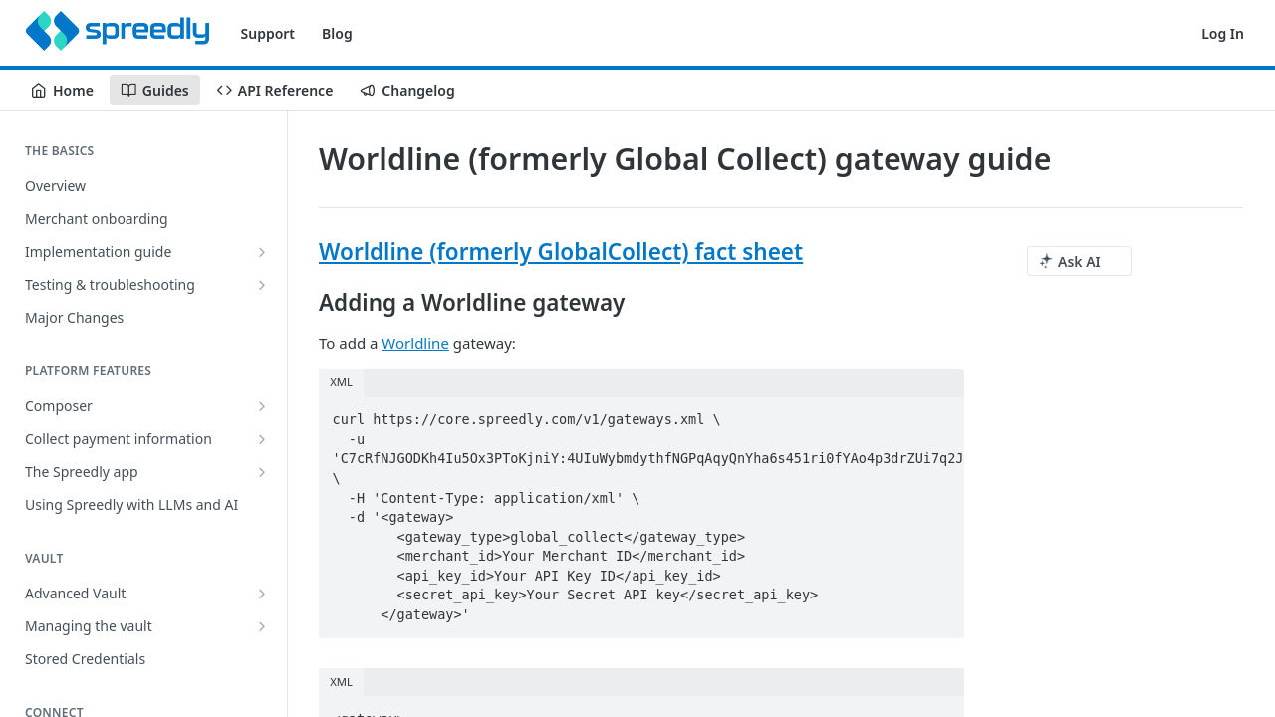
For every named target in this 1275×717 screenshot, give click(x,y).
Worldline (415, 343)
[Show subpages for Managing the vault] (262, 626)
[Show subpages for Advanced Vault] (262, 593)
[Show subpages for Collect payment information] (262, 439)
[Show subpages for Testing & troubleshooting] (262, 285)
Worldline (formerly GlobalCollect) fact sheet (561, 251)
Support (268, 33)
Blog (337, 33)
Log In (1222, 33)
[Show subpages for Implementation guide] (262, 252)
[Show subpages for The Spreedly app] (262, 472)
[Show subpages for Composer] (262, 406)
